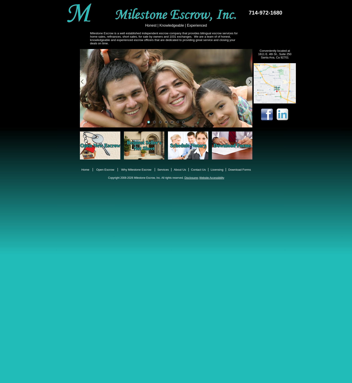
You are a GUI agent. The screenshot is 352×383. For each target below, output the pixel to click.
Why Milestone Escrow (136, 169)
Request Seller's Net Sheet (144, 145)
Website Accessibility (211, 177)
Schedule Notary (188, 145)
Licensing (217, 169)
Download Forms (232, 145)
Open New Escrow (100, 145)
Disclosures (191, 177)
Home (85, 169)
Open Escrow (105, 169)
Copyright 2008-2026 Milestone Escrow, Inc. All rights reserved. (146, 177)
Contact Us (198, 169)
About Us (180, 169)
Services (163, 169)
